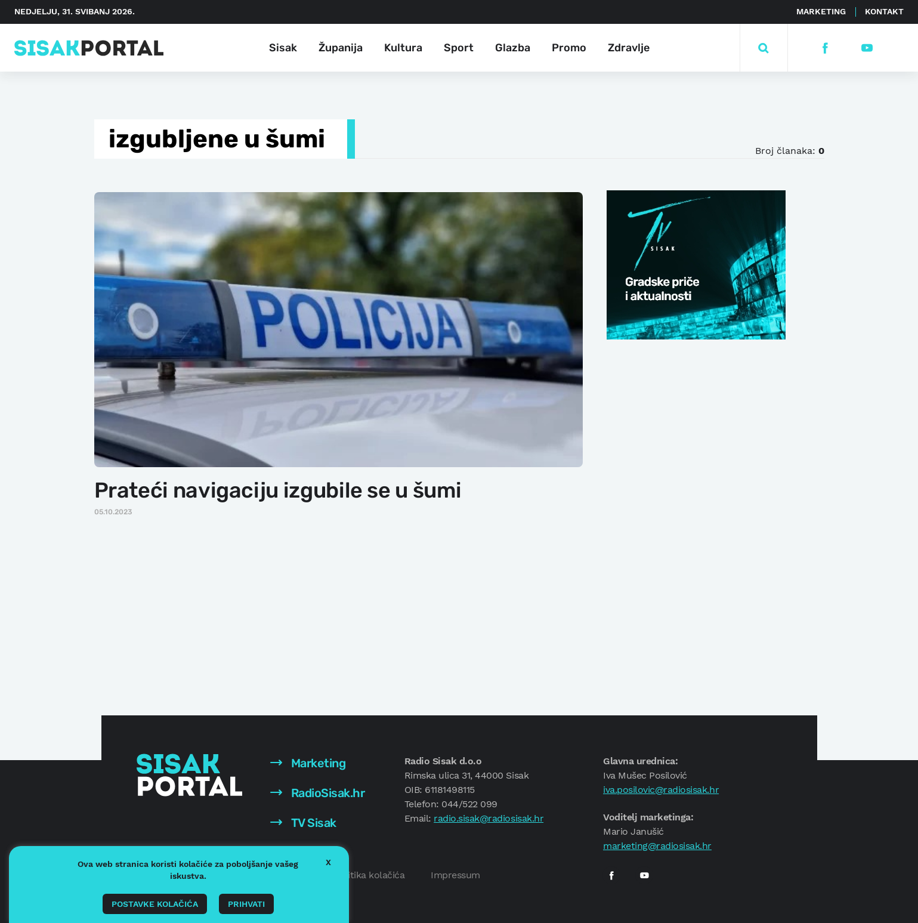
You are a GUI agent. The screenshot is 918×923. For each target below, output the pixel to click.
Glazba (512, 47)
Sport (459, 47)
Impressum (455, 875)
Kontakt (884, 11)
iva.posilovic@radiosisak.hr (661, 789)
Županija (341, 47)
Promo (569, 47)
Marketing (821, 11)
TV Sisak (303, 823)
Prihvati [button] (246, 904)
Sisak (283, 47)
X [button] (328, 862)
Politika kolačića (369, 875)
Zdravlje (629, 47)
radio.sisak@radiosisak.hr (488, 818)
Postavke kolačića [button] (155, 904)
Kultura (403, 47)
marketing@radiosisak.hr (657, 845)
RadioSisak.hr (317, 793)
